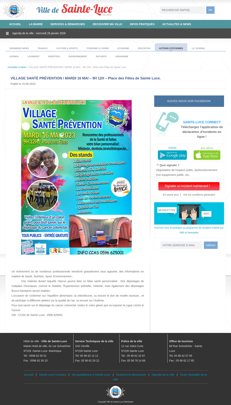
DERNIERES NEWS (19, 48)
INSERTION (54, 56)
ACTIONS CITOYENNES (171, 48)
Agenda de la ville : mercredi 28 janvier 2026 (39, 33)
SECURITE (101, 56)
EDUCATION (144, 48)
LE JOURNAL (198, 48)
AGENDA (14, 56)
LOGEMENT (33, 56)
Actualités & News (17, 67)
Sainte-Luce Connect (52, 374)
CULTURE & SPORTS (67, 48)
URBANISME (121, 56)
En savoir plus (171, 194)
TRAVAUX (43, 48)
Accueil (28, 374)
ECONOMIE (123, 48)
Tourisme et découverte (131, 374)
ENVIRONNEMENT (77, 56)
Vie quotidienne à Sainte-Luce (91, 374)
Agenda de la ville (162, 374)
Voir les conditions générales (198, 194)
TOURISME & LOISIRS (97, 48)
